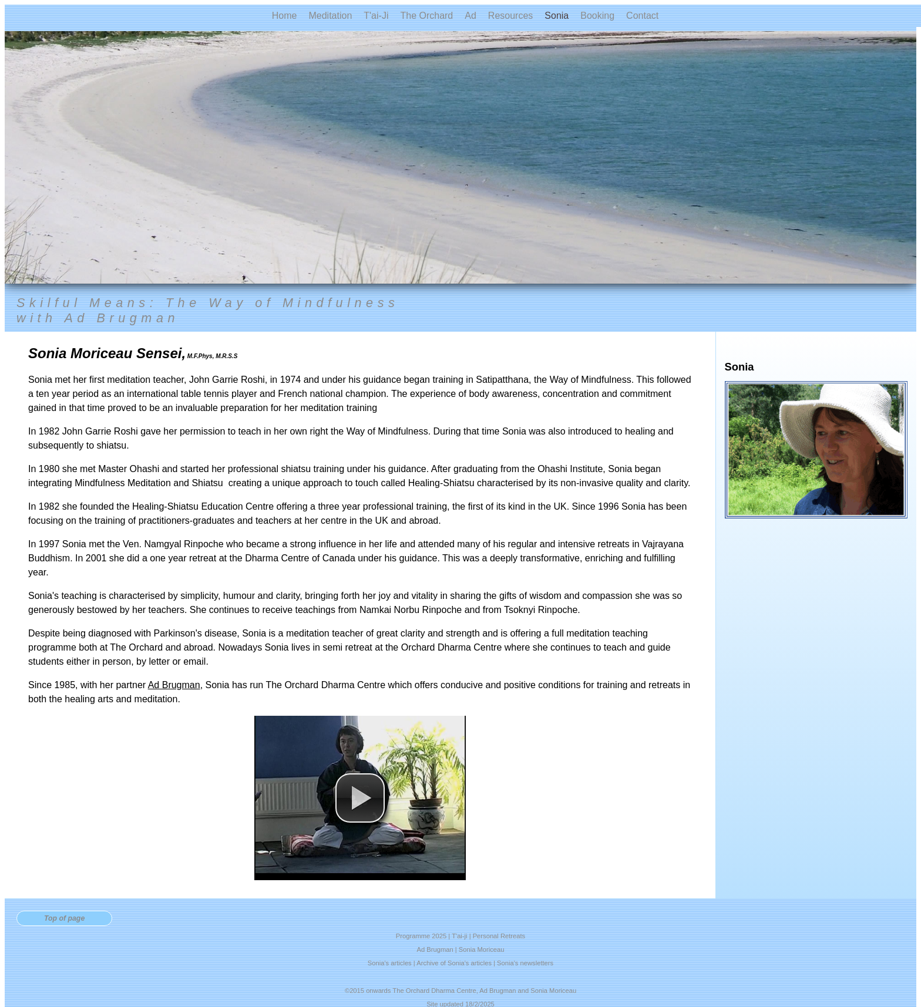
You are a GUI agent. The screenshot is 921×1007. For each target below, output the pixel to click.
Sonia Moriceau (482, 949)
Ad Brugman (174, 685)
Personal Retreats (499, 935)
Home (284, 16)
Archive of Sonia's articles (454, 962)
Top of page (64, 918)
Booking (597, 16)
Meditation (330, 16)
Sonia (556, 16)
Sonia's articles (390, 962)
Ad (470, 16)
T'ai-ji (459, 935)
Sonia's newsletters (525, 962)
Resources (510, 16)
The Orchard (426, 16)
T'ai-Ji (376, 16)
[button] (360, 798)
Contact (642, 16)
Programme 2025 (421, 935)
